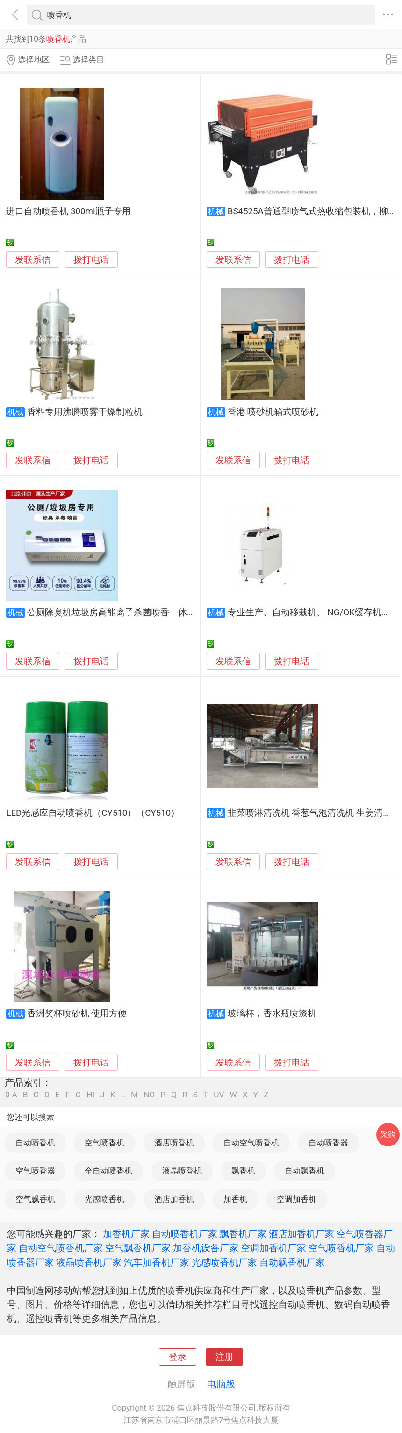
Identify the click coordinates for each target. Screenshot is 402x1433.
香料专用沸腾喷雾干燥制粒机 (85, 412)
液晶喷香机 (182, 1170)
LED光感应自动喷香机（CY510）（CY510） (92, 813)
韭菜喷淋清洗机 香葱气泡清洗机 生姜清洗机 (314, 813)
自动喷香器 (328, 1142)
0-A (11, 1095)
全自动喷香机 (108, 1170)
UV (219, 1095)
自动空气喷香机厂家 (61, 1247)
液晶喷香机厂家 (89, 1262)
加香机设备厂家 (205, 1247)
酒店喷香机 (174, 1142)
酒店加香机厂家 (301, 1233)
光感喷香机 (104, 1199)
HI (90, 1095)
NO (149, 1095)
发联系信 (32, 260)
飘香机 (243, 1170)
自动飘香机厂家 (292, 1262)
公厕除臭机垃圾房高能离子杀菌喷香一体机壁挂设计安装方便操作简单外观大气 (182, 612)
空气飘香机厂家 (138, 1247)
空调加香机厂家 (273, 1247)
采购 (387, 1134)
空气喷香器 (35, 1170)
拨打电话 (91, 260)
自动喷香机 (35, 1142)
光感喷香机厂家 (224, 1262)
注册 (224, 1357)
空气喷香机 (104, 1142)
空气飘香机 (35, 1199)
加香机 (235, 1199)
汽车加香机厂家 (156, 1262)
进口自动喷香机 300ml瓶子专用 (68, 211)
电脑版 (221, 1384)
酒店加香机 (174, 1199)
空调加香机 (296, 1199)
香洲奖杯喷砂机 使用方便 (77, 1013)
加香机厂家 (126, 1233)
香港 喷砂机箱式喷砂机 (273, 412)
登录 (178, 1357)
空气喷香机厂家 (341, 1247)
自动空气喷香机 (251, 1142)
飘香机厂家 (243, 1233)
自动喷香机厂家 (184, 1233)
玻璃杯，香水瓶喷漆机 (272, 1013)
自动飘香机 (304, 1170)
